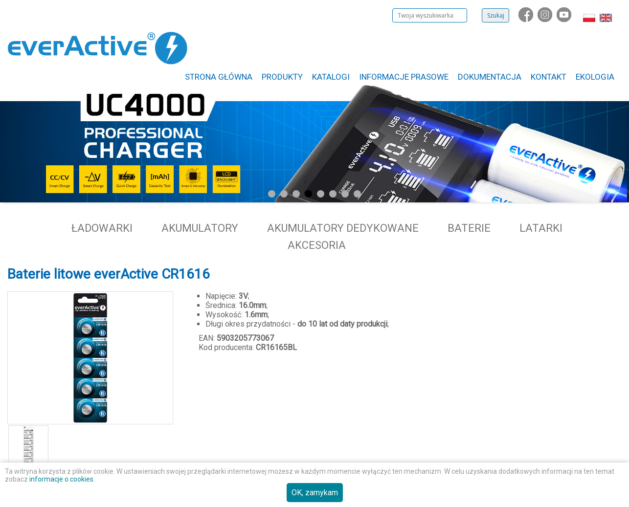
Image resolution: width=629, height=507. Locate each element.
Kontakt (548, 77)
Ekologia (595, 77)
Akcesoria (317, 245)
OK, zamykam (315, 492)
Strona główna (218, 77)
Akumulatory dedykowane (343, 228)
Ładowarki (102, 228)
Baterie (469, 228)
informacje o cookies (61, 479)
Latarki (540, 228)
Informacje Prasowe (404, 77)
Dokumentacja (489, 77)
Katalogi (331, 77)
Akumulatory (199, 228)
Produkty (282, 77)
